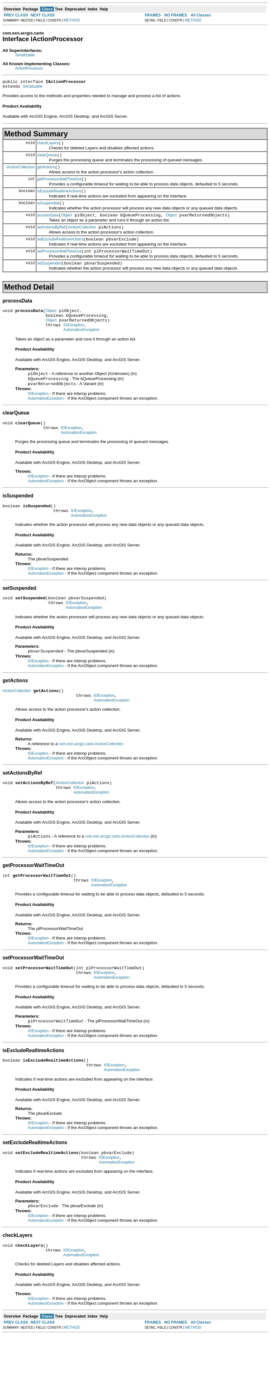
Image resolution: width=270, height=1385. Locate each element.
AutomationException (81, 347)
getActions (46, 172)
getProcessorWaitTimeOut (59, 185)
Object (66, 223)
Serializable (25, 55)
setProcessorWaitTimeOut (59, 262)
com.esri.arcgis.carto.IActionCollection (91, 775)
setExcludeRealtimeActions (60, 249)
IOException (73, 341)
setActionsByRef (51, 236)
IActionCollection (20, 171)
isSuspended (48, 211)
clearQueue (47, 159)
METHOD (72, 20)
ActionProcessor (29, 68)
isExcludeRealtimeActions (59, 198)
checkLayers (48, 146)
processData (48, 223)
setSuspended (49, 275)
